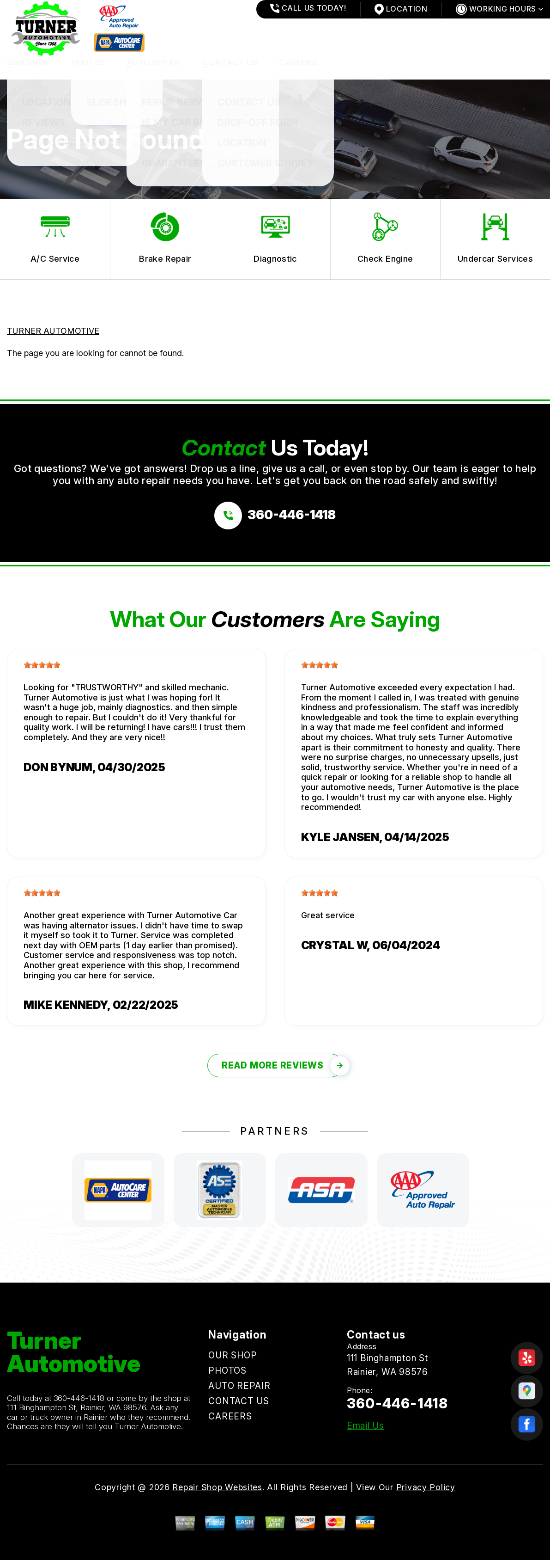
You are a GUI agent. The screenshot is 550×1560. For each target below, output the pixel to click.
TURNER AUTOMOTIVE (53, 331)
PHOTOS (88, 62)
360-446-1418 (79, 1398)
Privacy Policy (425, 1487)
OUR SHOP (28, 62)
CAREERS (298, 62)
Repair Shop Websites (217, 1487)
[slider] (42, 665)
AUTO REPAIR (154, 62)
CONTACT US (230, 62)
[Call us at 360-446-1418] (275, 515)
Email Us (365, 1425)
